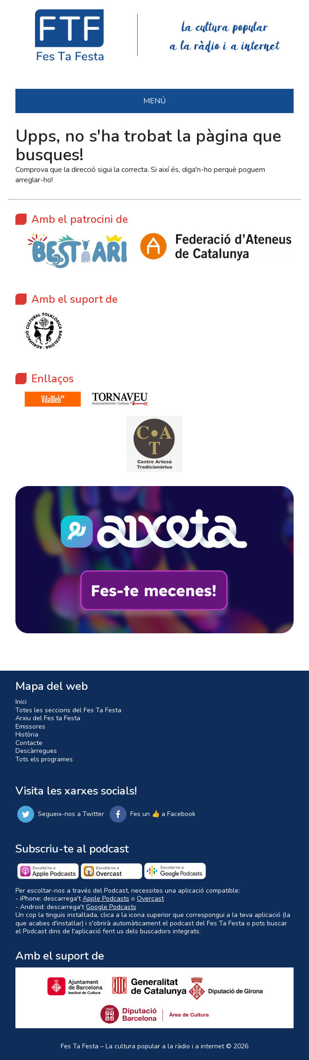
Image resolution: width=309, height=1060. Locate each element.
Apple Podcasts (106, 898)
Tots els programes (44, 759)
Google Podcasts (111, 906)
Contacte (28, 742)
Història (26, 734)
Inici (21, 701)
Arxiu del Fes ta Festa (47, 718)
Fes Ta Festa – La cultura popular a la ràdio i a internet (142, 1046)
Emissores (30, 726)
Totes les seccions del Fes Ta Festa (68, 710)
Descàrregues (36, 750)
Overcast (150, 898)
